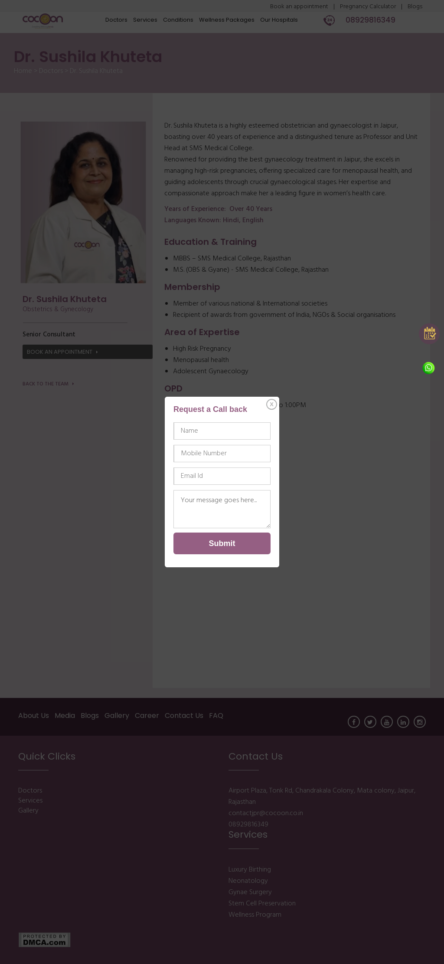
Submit (222, 543)
